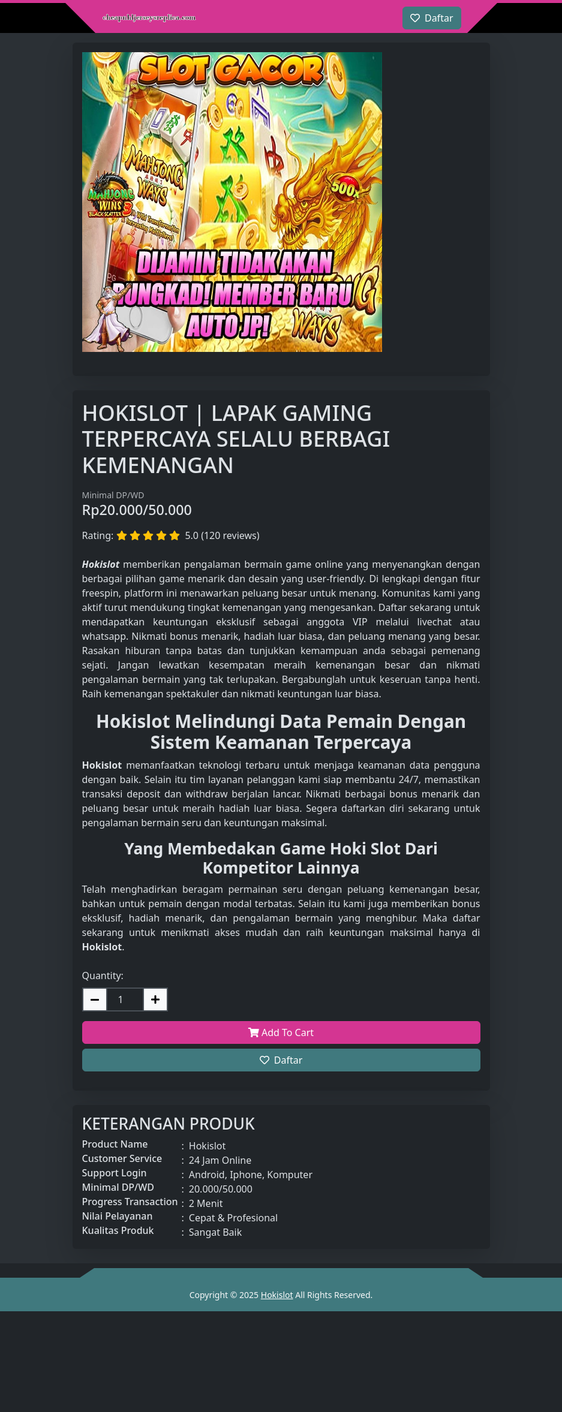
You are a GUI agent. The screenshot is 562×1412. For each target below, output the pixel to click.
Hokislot (277, 1294)
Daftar (281, 1060)
